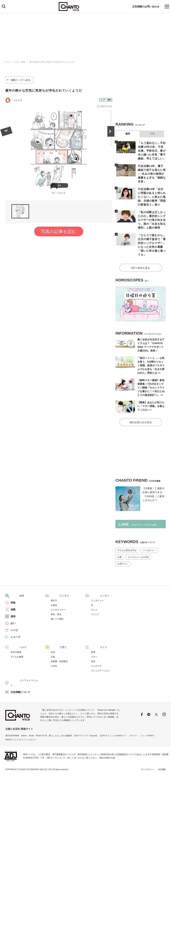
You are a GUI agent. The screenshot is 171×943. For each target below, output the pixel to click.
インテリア (96, 652)
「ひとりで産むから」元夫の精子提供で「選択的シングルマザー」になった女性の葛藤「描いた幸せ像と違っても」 (150, 235)
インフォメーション (22, 666)
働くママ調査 (57, 605)
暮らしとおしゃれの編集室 (60, 716)
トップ (6, 62)
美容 (93, 647)
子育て (54, 633)
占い (13, 609)
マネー (94, 643)
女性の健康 (16, 638)
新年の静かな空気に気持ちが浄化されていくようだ (51, 62)
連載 (13, 595)
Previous (5, 153)
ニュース (15, 623)
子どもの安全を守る (126, 536)
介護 (119, 543)
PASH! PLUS (41, 716)
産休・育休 (56, 600)
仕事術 (54, 591)
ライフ (94, 633)
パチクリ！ (134, 716)
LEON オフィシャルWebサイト (113, 716)
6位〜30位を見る (140, 255)
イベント (95, 600)
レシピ (14, 616)
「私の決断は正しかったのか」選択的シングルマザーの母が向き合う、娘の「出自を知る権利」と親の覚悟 (150, 213)
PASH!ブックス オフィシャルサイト (21, 721)
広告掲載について (20, 673)
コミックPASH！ (147, 716)
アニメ (94, 596)
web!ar (24, 716)
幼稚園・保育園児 (59, 647)
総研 (13, 581)
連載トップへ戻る (20, 80)
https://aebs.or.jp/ (107, 738)
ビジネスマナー (58, 596)
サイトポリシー (147, 750)
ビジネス (56, 581)
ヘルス (14, 633)
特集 (13, 588)
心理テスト (122, 550)
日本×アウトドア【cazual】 (86, 716)
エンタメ (96, 581)
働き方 (54, 586)
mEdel (31, 716)
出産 (53, 643)
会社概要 (162, 750)
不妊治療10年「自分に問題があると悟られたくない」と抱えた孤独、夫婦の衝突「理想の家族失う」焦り (151, 191)
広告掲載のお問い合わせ (145, 6)
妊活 (53, 638)
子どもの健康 (17, 643)
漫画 (13, 602)
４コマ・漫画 (19, 62)
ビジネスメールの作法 (138, 543)
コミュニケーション (100, 656)
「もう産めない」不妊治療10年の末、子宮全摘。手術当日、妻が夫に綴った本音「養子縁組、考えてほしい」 (151, 150)
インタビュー (149, 536)
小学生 (54, 652)
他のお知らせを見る (141, 408)
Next (112, 153)
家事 (93, 638)
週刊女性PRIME (12, 716)
